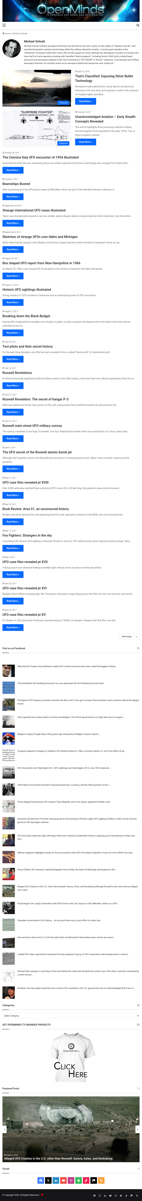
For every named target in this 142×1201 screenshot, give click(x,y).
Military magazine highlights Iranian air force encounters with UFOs (49, 852)
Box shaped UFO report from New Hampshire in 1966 (41, 263)
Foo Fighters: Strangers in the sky (27, 535)
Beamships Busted (16, 184)
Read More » (85, 101)
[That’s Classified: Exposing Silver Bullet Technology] (36, 88)
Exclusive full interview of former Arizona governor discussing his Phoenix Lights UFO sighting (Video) (65, 819)
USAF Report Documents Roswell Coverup (37, 785)
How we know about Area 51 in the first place (38, 937)
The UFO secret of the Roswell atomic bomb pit (37, 452)
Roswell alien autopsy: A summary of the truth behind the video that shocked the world (58, 971)
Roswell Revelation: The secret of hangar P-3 (35, 399)
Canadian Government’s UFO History (34, 920)
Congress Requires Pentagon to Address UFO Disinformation (46, 751)
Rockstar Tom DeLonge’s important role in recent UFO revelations (48, 988)
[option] (71, 1129)
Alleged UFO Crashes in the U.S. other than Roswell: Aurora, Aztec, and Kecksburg (56, 886)
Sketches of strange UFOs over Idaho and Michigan (40, 237)
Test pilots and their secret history (27, 346)
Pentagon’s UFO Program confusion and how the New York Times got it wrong (54, 700)
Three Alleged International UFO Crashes (36, 802)
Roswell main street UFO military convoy (32, 426)
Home (6, 33)
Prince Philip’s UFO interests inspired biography (39, 869)
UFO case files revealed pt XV (24, 615)
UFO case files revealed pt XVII (25, 562)
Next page (129, 636)
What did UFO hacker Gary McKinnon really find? (40, 666)
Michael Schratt (34, 41)
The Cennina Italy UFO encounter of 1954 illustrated (40, 157)
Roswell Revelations (17, 373)
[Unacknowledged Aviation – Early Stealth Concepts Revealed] (36, 128)
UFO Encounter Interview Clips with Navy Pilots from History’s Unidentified (52, 835)
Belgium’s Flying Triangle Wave (32, 734)
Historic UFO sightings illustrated (26, 290)
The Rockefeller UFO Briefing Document (36, 683)
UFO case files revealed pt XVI (24, 588)
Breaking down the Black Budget (26, 316)
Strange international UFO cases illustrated (34, 210)
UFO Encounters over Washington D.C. (35, 768)
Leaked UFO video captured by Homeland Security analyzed (45, 954)
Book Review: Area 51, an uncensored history (35, 509)
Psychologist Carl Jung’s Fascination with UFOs (39, 903)
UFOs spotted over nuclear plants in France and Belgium (44, 717)
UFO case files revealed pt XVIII (25, 482)
